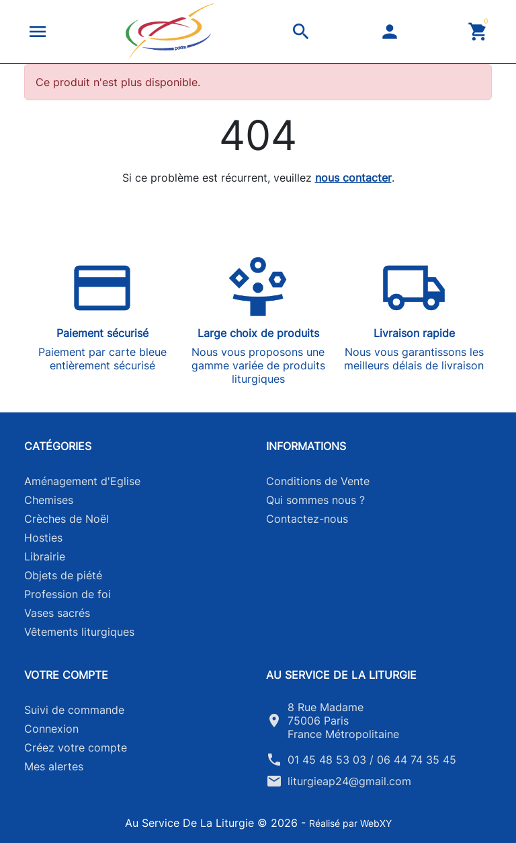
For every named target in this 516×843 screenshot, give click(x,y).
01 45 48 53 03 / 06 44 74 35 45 (372, 759)
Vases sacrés (57, 613)
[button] (37, 31)
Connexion (51, 728)
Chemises (48, 500)
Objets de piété (63, 575)
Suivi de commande (74, 710)
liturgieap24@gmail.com (349, 781)
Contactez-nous (307, 518)
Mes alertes (53, 766)
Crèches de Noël (66, 518)
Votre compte (66, 675)
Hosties (43, 537)
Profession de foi (67, 594)
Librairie (44, 556)
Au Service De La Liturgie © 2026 (213, 823)
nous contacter (353, 177)
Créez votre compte (75, 747)
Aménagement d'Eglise (82, 481)
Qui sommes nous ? (315, 500)
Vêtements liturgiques (79, 631)
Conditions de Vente (318, 481)
